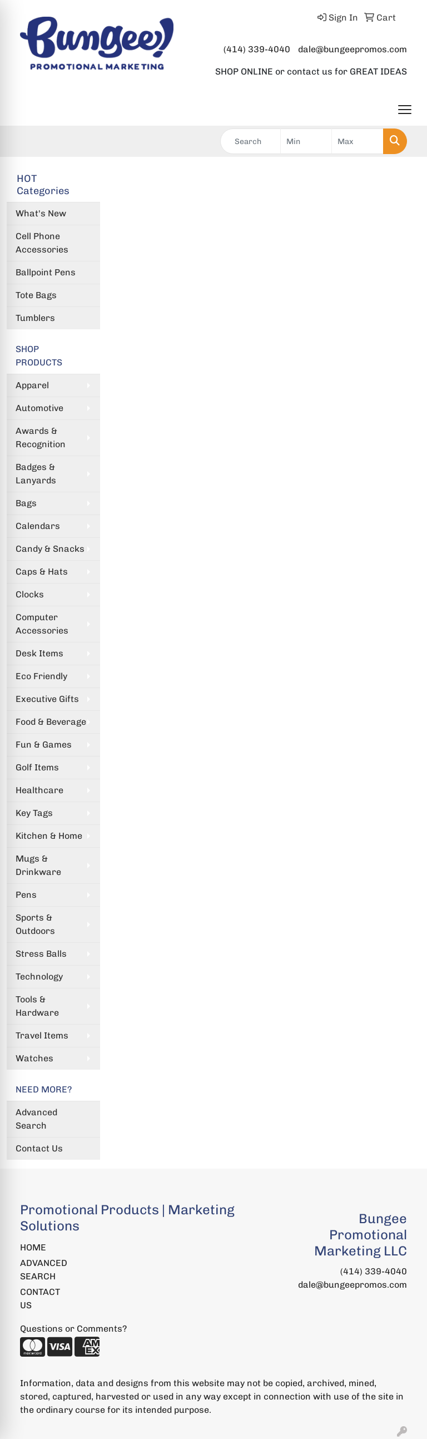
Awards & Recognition (41, 437)
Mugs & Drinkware (38, 865)
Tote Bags (36, 295)
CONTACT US (40, 1299)
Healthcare (39, 790)
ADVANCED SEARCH (43, 1270)
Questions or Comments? (73, 1328)
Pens (26, 894)
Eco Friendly (41, 676)
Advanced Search (36, 1119)
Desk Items (39, 653)
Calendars (38, 526)
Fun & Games (44, 744)
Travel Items (42, 1035)
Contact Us (39, 1148)
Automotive (39, 408)
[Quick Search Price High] (357, 141)
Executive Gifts (47, 699)
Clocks (30, 594)
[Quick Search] (250, 141)
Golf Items (37, 767)
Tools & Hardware (37, 1006)
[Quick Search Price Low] (306, 141)
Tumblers (35, 318)
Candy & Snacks (50, 548)
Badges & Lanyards (36, 474)
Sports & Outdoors (35, 924)
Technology (39, 976)
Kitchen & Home (49, 835)
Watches (34, 1058)
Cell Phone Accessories (42, 243)
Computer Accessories (42, 624)
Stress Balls (41, 953)
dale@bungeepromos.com (352, 49)
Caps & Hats (42, 571)
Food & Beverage (51, 721)
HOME (33, 1247)
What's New (41, 213)
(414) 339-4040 (257, 49)
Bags (26, 503)
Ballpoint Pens (46, 272)
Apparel (32, 385)
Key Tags (34, 813)
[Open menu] (405, 109)
